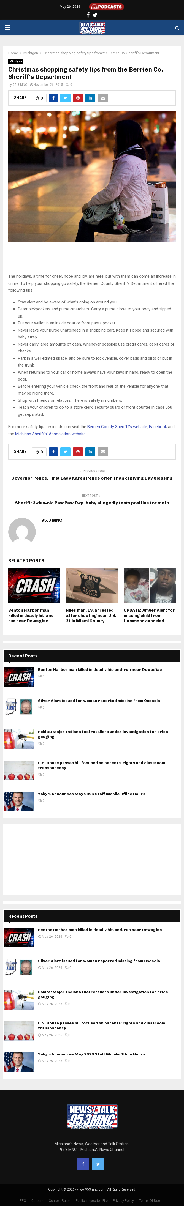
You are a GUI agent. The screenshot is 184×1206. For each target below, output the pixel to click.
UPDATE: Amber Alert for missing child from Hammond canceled (149, 615)
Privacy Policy (123, 1201)
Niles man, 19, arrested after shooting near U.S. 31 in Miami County (91, 615)
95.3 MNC (20, 85)
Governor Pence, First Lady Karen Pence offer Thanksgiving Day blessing (92, 478)
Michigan (16, 61)
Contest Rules (60, 1201)
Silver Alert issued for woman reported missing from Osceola (99, 700)
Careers (37, 1201)
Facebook (158, 426)
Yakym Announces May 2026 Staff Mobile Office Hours (91, 794)
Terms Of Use (149, 1201)
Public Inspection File (92, 1201)
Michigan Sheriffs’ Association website (50, 433)
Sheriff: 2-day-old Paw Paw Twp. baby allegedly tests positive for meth (92, 502)
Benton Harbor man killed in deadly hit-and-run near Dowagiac (31, 615)
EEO (23, 1201)
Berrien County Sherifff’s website (117, 426)
